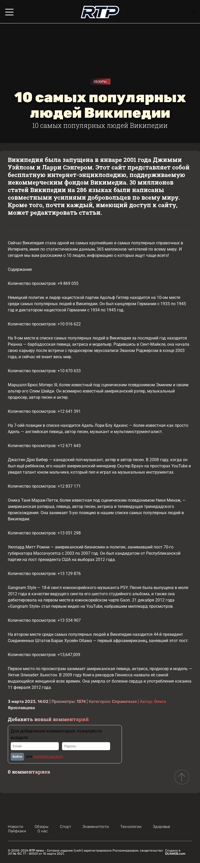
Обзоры (100, 81)
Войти (17, 757)
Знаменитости (96, 826)
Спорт (65, 826)
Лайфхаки (17, 831)
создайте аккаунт (48, 756)
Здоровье (161, 826)
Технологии (130, 826)
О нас (43, 831)
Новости (15, 826)
